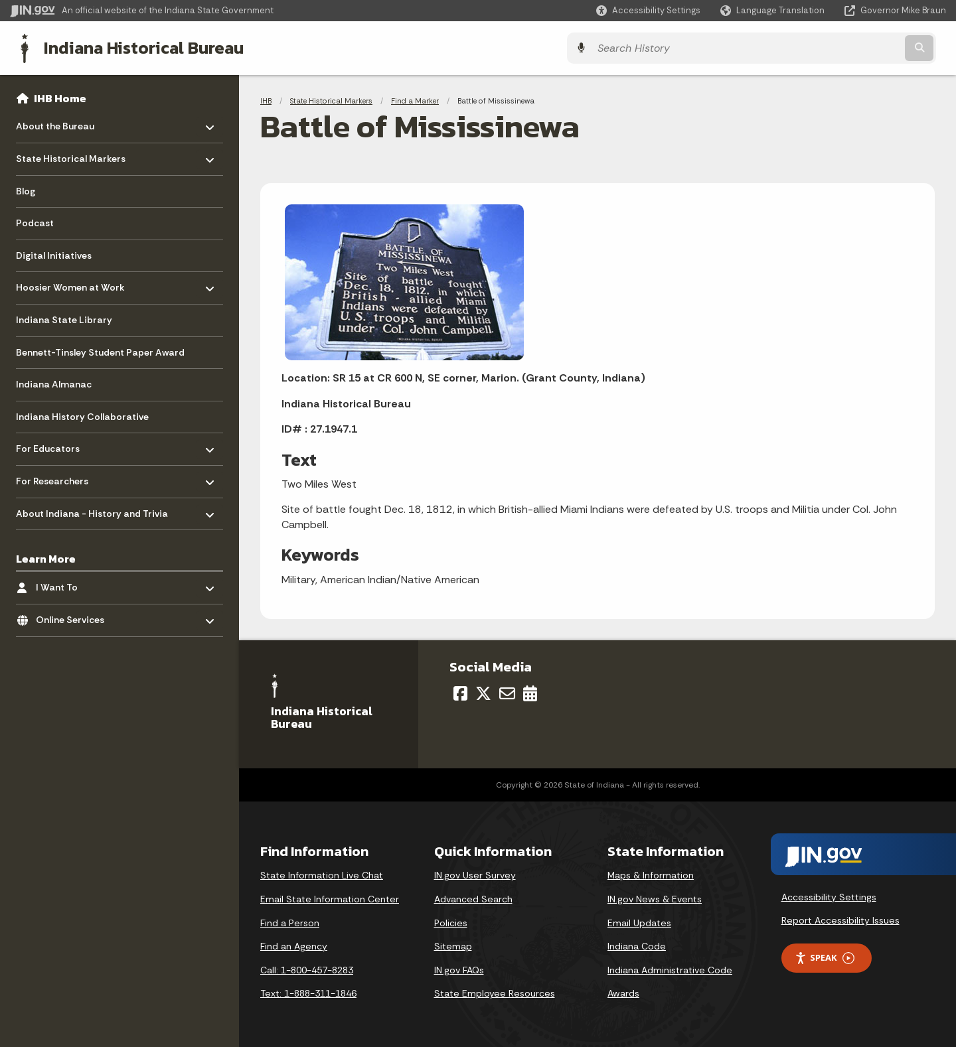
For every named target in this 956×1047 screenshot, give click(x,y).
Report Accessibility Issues (840, 919)
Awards (623, 992)
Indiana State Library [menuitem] (64, 318)
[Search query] (831, 47)
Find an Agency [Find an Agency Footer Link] (293, 945)
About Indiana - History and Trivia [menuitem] (92, 509)
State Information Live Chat (321, 874)
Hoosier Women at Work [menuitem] (70, 283)
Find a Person (289, 922)
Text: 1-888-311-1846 (308, 992)
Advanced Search (473, 898)
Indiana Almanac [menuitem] (54, 383)
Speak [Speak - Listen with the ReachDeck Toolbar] (824, 956)
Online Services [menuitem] (75, 615)
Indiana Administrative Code (669, 969)
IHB (266, 99)
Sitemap (453, 945)
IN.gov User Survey (475, 874)
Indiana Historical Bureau (134, 47)
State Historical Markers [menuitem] (70, 154)
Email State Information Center (329, 898)
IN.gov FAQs (459, 969)
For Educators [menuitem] (55, 444)
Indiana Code (636, 945)
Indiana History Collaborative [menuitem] (82, 415)
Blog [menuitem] (25, 190)
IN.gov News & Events (654, 898)
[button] (648, 10)
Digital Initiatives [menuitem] (54, 254)
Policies (450, 922)
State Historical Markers (331, 99)
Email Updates (639, 922)
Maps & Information (650, 874)
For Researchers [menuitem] (55, 477)
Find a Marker (415, 99)
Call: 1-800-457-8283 (306, 969)
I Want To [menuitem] (75, 583)
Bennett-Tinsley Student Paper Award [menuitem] (100, 351)
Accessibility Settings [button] (828, 896)
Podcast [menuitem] (35, 222)
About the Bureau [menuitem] (55, 122)
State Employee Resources (494, 992)
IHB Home (60, 97)
